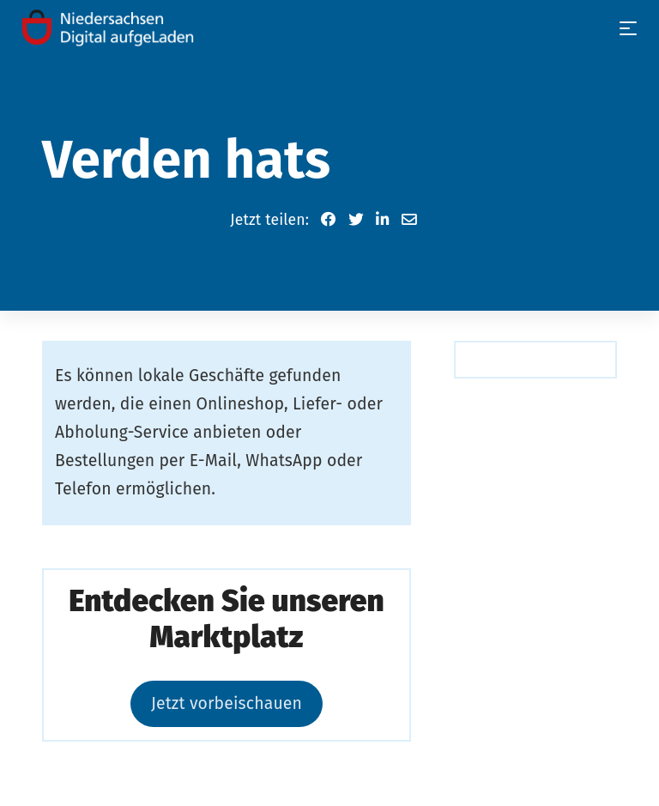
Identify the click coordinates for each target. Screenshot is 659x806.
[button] (328, 220)
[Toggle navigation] (628, 28)
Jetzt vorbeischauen (226, 703)
